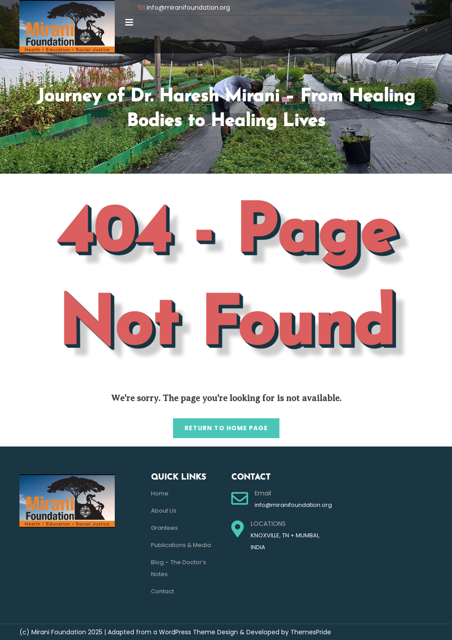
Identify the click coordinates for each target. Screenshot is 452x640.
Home (160, 493)
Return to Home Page (220, 425)
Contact (162, 591)
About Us (164, 510)
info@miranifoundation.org (188, 7)
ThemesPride (310, 632)
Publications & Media (181, 545)
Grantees (164, 528)
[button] (129, 22)
